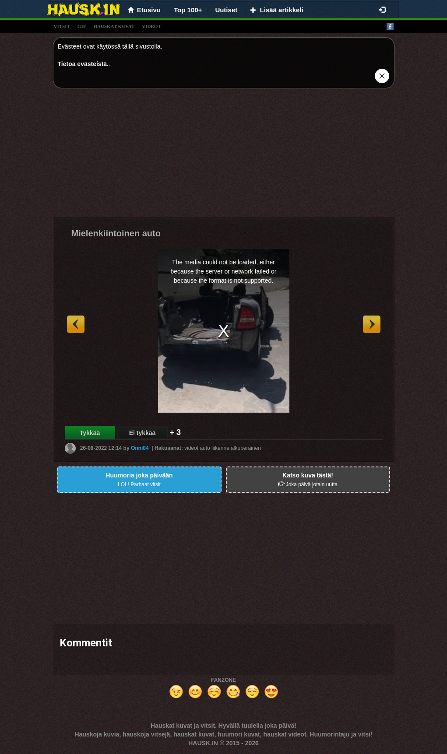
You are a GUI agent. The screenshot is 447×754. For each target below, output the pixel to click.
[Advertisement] (223, 156)
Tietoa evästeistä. (83, 63)
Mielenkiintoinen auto (116, 233)
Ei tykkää (142, 432)
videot (151, 26)
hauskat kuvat (113, 26)
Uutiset (226, 10)
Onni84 (140, 448)
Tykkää (90, 432)
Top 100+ (188, 10)
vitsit (62, 26)
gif (81, 26)
